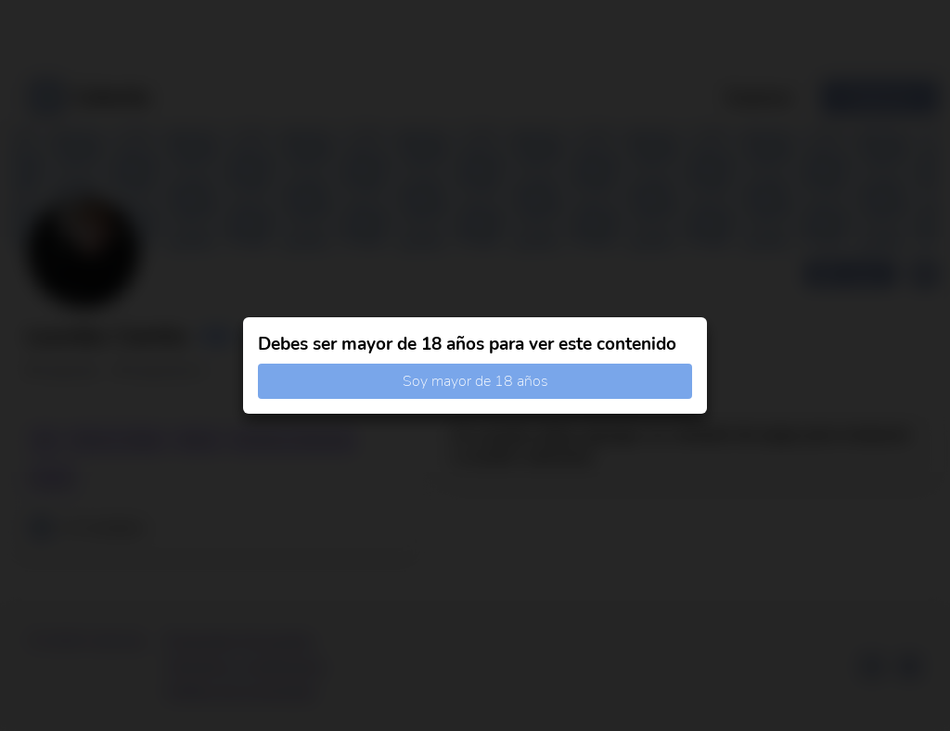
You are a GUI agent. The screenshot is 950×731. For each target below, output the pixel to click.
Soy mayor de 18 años (475, 381)
